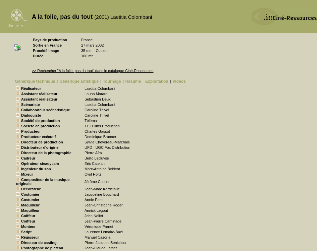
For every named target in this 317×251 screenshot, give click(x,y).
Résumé (133, 81)
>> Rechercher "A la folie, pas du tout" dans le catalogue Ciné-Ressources (92, 71)
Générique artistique (79, 81)
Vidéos (179, 81)
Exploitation (156, 81)
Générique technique (35, 81)
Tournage (112, 81)
